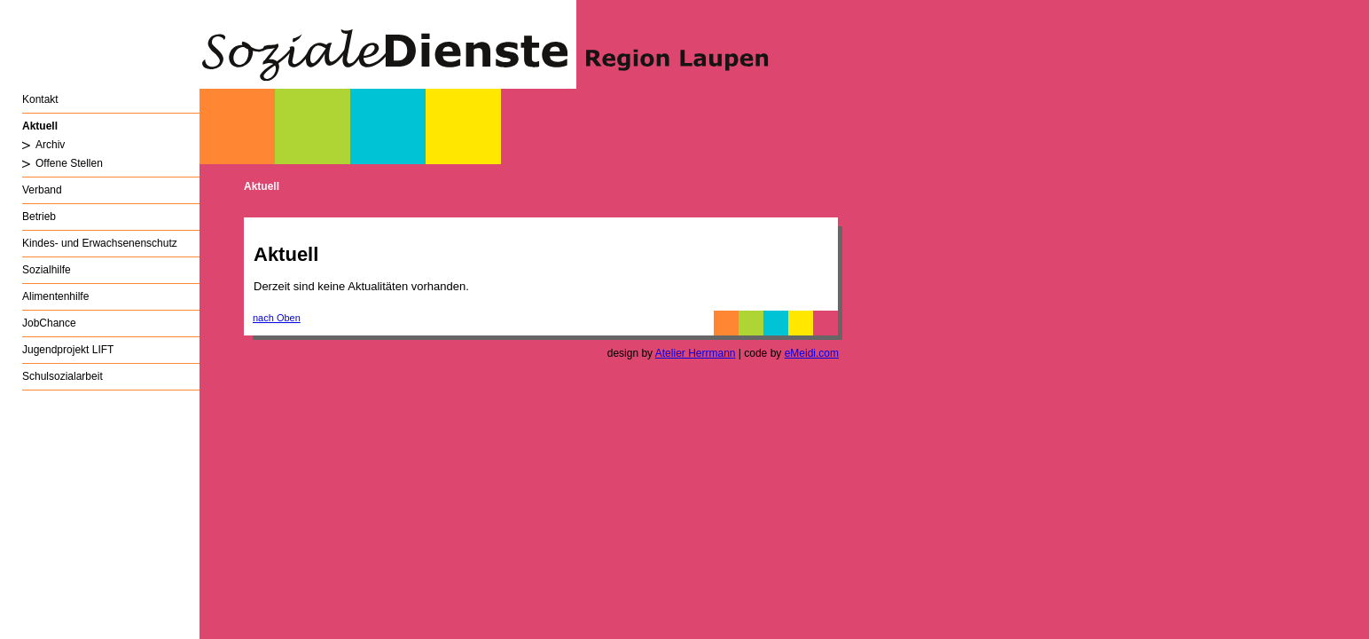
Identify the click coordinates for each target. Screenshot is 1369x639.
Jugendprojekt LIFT (67, 349)
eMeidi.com (812, 353)
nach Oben (277, 317)
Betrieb (39, 216)
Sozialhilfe (46, 270)
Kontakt (40, 99)
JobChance (49, 323)
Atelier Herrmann (695, 353)
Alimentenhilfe (55, 296)
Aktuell (40, 126)
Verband (42, 190)
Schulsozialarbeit (62, 376)
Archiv (50, 144)
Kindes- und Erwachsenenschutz (99, 243)
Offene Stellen (69, 163)
